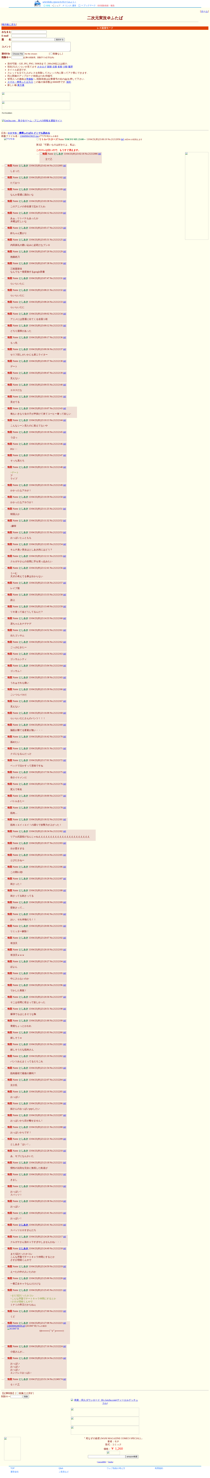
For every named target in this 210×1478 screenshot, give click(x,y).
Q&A (61, 1468)
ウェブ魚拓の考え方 (116, 1468)
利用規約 (159, 1468)
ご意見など (64, 1471)
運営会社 (14, 1471)
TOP (12, 1468)
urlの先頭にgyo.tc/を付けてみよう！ (59, 1)
